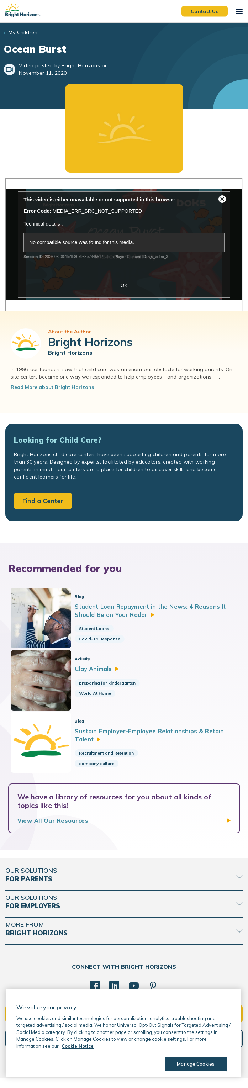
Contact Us (204, 11)
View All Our (53, 830)
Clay (101, 672)
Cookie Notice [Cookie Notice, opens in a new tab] (78, 1046)
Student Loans (98, 628)
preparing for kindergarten (111, 686)
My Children (23, 32)
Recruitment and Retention (110, 759)
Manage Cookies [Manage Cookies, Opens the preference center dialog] (195, 1064)
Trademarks (131, 1077)
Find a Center (42, 501)
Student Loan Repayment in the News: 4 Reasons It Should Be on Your (155, 610)
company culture (100, 769)
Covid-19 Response (103, 638)
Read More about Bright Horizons (52, 387)
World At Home (99, 696)
